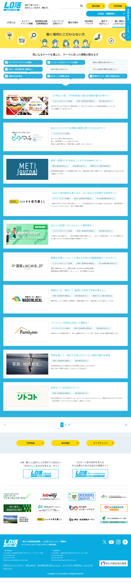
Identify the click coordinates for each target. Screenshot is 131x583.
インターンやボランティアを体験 (64, 62)
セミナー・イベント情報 (27, 22)
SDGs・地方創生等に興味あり (20, 69)
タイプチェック (103, 443)
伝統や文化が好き (15, 76)
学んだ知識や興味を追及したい (105, 69)
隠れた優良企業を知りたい (103, 62)
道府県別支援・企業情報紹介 (42, 22)
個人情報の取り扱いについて (49, 571)
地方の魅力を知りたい (60, 69)
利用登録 (120, 6)
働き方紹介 (73, 22)
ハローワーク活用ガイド (58, 22)
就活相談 (98, 6)
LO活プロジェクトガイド (13, 571)
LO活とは (11, 22)
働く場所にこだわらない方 (120, 22)
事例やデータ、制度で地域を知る (106, 76)
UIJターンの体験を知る (60, 76)
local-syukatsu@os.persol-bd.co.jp (17, 565)
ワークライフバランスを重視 (19, 62)
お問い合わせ (30, 571)
